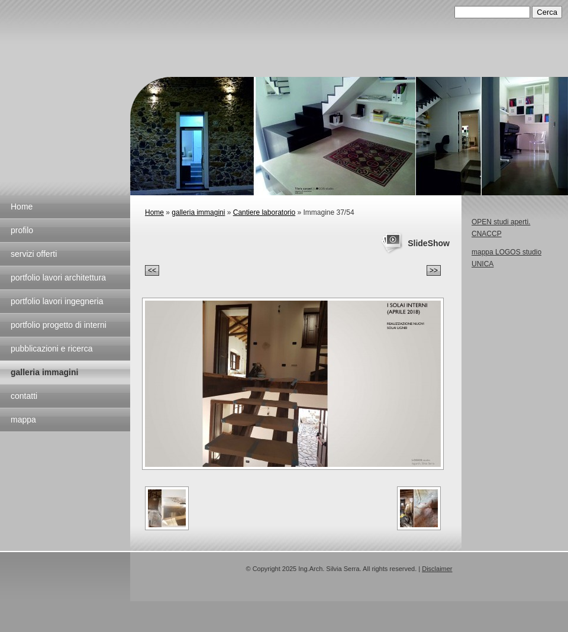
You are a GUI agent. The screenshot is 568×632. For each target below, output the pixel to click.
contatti (24, 396)
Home (22, 206)
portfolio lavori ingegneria (57, 301)
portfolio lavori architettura (58, 277)
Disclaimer (437, 568)
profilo (22, 230)
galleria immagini (44, 372)
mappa (23, 419)
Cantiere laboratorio (264, 212)
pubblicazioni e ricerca (52, 348)
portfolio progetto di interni (58, 325)
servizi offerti (34, 254)
